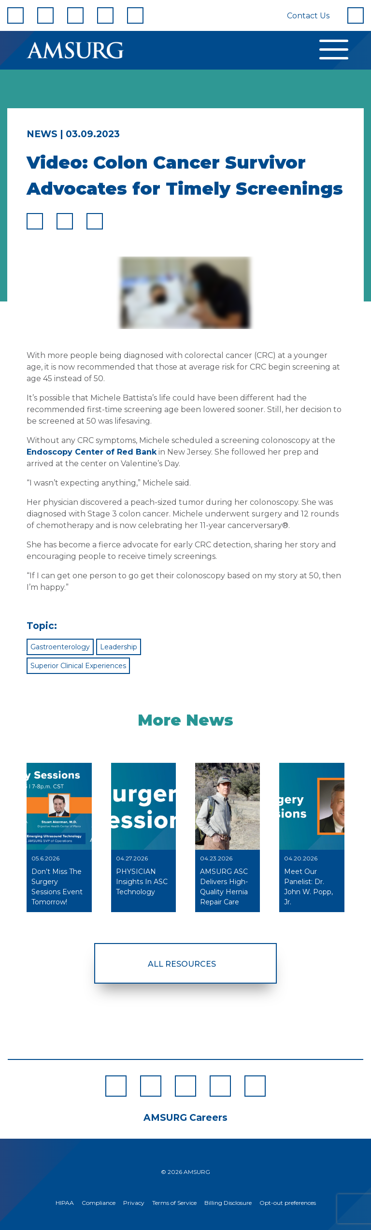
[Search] (355, 15)
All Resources (182, 964)
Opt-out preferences (287, 1202)
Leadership (118, 647)
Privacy (133, 1202)
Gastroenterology (60, 647)
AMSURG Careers (185, 1117)
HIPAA (65, 1202)
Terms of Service (174, 1202)
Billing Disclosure (228, 1202)
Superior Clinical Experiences (78, 665)
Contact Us (308, 15)
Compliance (98, 1202)
